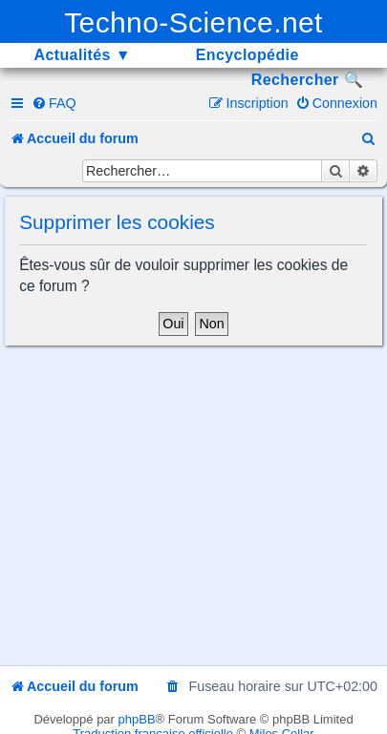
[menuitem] (54, 103)
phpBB (137, 719)
